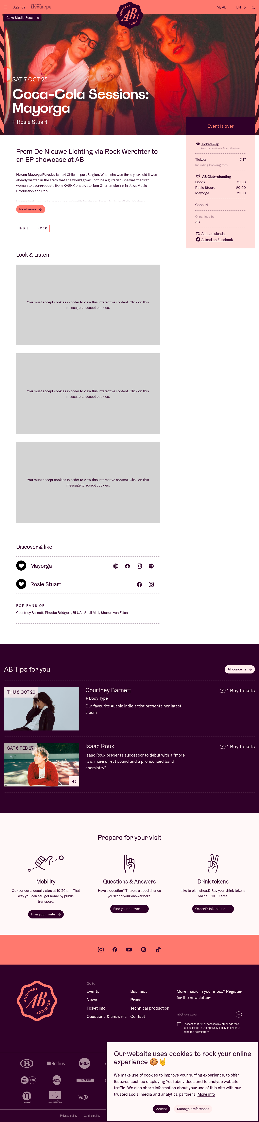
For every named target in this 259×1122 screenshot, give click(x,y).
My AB (221, 7)
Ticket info (96, 1008)
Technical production (149, 1008)
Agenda (19, 7)
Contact (137, 1016)
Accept (161, 1108)
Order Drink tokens (213, 908)
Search (253, 7)
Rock (43, 228)
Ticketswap (207, 144)
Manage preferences (193, 1108)
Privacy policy (68, 1116)
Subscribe (239, 1014)
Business (139, 991)
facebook (115, 949)
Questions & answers (107, 1016)
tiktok (158, 949)
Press (135, 999)
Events (93, 991)
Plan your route (46, 914)
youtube (129, 949)
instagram (101, 949)
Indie (24, 228)
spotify (143, 949)
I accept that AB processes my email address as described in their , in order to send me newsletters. (212, 1028)
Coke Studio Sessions (22, 17)
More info (206, 1094)
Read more (30, 209)
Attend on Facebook (214, 239)
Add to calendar (210, 233)
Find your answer (129, 908)
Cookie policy (92, 1116)
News (92, 999)
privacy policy (217, 1028)
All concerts (240, 669)
